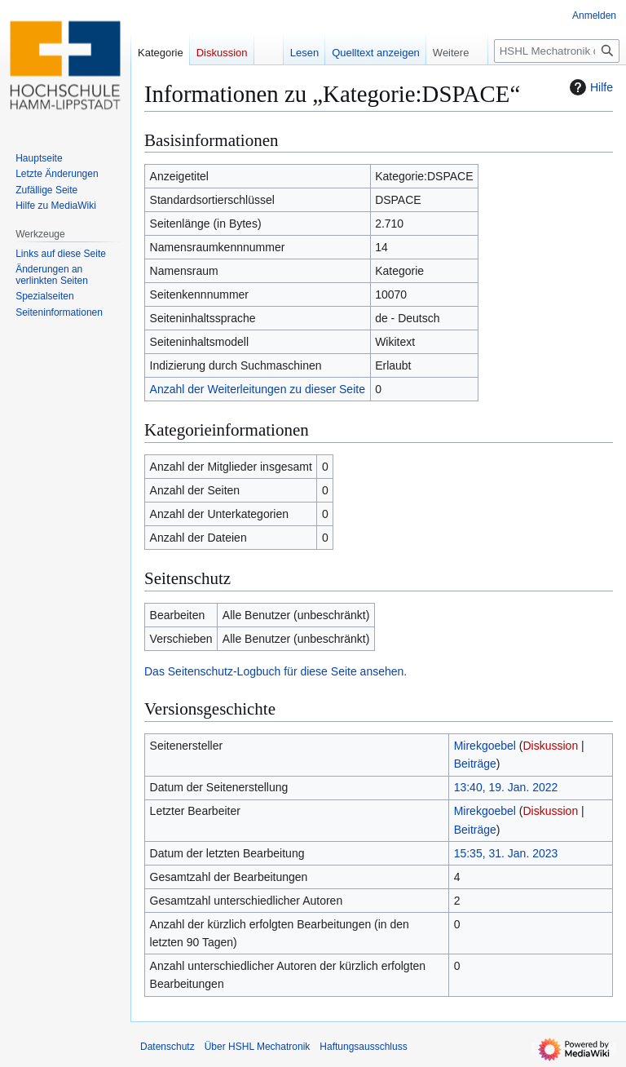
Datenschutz (167, 1046)
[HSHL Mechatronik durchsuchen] (556, 51)
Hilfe (589, 87)
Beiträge (475, 763)
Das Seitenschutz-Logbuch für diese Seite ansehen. (275, 671)
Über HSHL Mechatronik (258, 1046)
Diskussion (550, 745)
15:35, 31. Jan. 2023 (506, 853)
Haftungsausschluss (363, 1046)
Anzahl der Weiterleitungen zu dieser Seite (257, 389)
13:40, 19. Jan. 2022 (506, 787)
